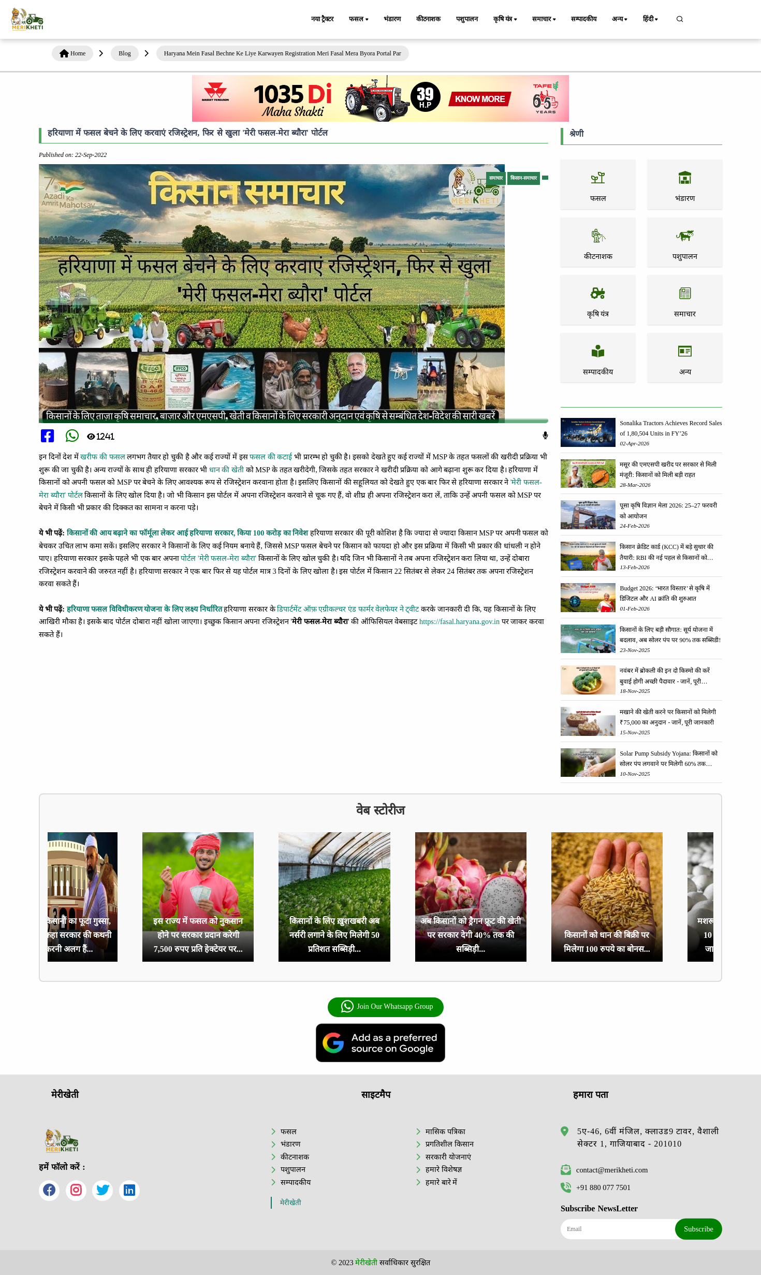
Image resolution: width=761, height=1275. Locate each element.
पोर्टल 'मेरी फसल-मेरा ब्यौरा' (218, 558)
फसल (359, 20)
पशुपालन (466, 19)
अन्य (620, 20)
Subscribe (698, 1229)
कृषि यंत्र (506, 20)
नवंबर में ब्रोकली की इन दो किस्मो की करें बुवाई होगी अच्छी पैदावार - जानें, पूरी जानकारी (665, 676)
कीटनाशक (428, 19)
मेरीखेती (290, 1203)
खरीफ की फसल (102, 457)
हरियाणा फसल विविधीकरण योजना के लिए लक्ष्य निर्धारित (144, 609)
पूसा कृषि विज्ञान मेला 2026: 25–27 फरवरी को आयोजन (668, 510)
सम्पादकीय (583, 19)
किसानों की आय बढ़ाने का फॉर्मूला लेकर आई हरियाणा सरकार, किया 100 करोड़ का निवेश (188, 533)
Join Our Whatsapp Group (386, 1006)
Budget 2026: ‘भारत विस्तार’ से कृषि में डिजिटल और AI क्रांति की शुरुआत (665, 593)
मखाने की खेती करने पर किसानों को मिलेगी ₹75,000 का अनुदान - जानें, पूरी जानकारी (668, 717)
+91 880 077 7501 (596, 1187)
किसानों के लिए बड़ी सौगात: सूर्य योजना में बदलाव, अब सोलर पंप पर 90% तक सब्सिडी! (670, 635)
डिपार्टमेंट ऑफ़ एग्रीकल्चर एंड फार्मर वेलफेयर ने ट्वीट (348, 609)
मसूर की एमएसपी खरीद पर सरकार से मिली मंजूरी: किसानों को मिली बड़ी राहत (668, 470)
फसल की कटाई (271, 457)
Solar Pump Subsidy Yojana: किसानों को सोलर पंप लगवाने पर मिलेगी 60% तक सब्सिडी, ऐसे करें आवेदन (668, 759)
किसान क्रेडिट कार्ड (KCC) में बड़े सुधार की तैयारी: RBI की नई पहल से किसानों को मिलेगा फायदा (666, 552)
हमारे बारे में (441, 1182)
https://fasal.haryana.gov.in (459, 621)
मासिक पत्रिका (445, 1131)
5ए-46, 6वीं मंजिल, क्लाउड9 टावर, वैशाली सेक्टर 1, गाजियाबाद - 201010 (648, 1137)
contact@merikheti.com (604, 1170)
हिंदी (651, 20)
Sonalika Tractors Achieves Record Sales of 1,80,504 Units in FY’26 (671, 428)
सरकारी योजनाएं (448, 1157)
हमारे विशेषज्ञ (444, 1169)
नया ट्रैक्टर (322, 19)
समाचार (544, 20)
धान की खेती (226, 470)
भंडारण (392, 19)
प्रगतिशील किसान (450, 1144)
